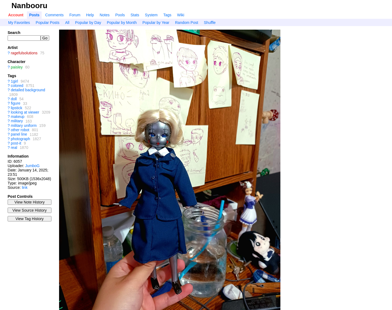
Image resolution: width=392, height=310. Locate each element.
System (151, 15)
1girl (14, 81)
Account (15, 15)
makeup (17, 116)
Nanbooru (29, 5)
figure (15, 103)
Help (90, 15)
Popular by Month (122, 22)
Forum (74, 15)
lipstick (16, 108)
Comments (54, 15)
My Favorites (19, 22)
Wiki (180, 15)
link (24, 187)
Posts (34, 15)
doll (14, 99)
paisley (17, 67)
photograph (20, 139)
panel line (19, 134)
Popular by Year (155, 22)
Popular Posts (47, 22)
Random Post (186, 22)
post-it (16, 143)
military (17, 121)
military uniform (24, 125)
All (67, 22)
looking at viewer (25, 112)
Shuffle (210, 22)
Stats (134, 15)
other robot (20, 130)
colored (17, 85)
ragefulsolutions (24, 53)
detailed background (28, 90)
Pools (120, 15)
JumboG (32, 166)
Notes (105, 15)
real (14, 147)
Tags (167, 15)
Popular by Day (88, 22)
